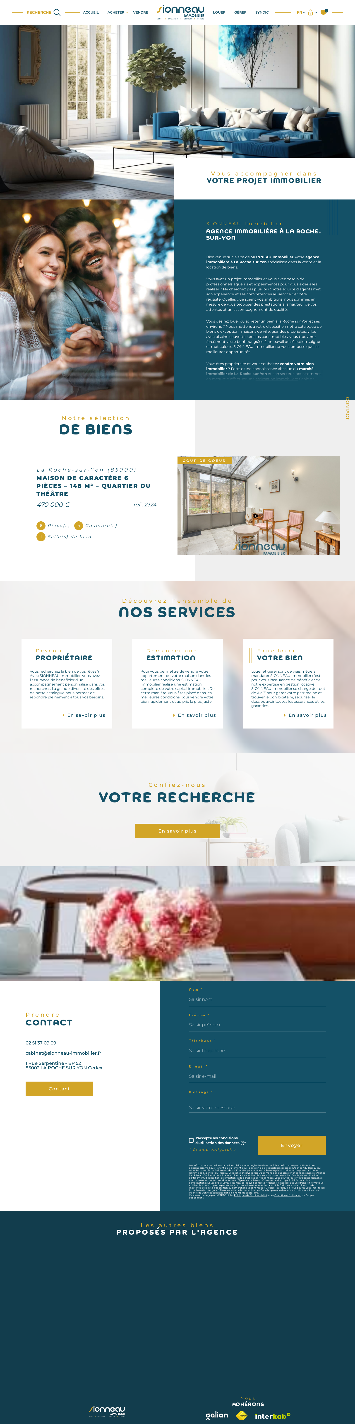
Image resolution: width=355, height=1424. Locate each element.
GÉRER (240, 12)
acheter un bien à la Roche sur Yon (277, 332)
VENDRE (140, 12)
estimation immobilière (277, 389)
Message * (201, 1092)
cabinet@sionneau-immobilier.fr (63, 1063)
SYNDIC (262, 12)
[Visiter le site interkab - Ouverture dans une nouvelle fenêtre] (273, 1416)
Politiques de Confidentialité (250, 1195)
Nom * (196, 990)
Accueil (91, 12)
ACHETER (116, 12)
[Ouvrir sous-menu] (127, 12)
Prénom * (199, 1015)
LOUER (219, 12)
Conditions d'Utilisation (287, 1195)
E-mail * (198, 1066)
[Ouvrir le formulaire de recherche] (44, 12)
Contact (347, 408)
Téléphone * (202, 1041)
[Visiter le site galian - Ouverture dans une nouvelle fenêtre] (217, 1415)
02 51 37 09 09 (41, 1053)
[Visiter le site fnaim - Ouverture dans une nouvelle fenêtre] (242, 1415)
